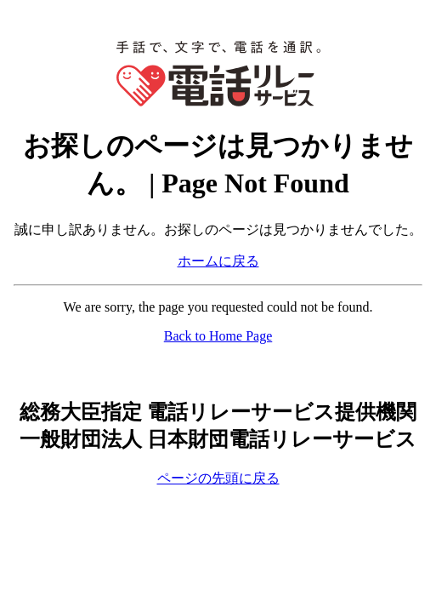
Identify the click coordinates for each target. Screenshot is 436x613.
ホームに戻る (218, 261)
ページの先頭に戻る (218, 478)
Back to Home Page (218, 336)
